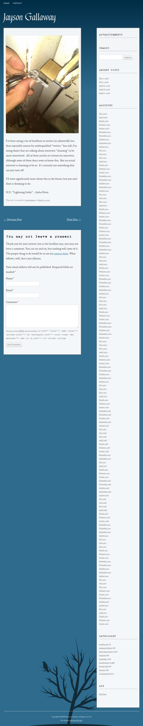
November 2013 (105, 598)
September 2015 (105, 532)
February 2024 (104, 213)
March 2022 (103, 268)
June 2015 (102, 543)
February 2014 (104, 591)
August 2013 (103, 606)
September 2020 (105, 334)
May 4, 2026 (104, 79)
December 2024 (105, 176)
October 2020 (104, 330)
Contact (17, 3)
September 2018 (105, 422)
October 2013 (104, 602)
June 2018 (102, 433)
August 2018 (104, 426)
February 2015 (104, 554)
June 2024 (103, 198)
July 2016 (102, 499)
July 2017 (102, 462)
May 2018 (102, 437)
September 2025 (105, 143)
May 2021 (102, 305)
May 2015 (102, 547)
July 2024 (102, 195)
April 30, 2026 (104, 86)
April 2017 (103, 466)
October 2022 (104, 246)
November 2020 (105, 327)
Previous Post (13, 219)
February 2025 (104, 169)
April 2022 (103, 264)
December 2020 (105, 323)
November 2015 (105, 529)
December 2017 (105, 455)
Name (10, 278)
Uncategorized (104, 674)
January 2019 (104, 407)
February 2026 (104, 125)
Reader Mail (103, 667)
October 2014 (104, 569)
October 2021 (104, 286)
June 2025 (103, 154)
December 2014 (105, 562)
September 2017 (105, 459)
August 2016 (104, 495)
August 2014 (104, 576)
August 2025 (104, 147)
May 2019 (102, 393)
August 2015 (103, 536)
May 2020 (103, 349)
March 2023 (103, 228)
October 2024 (104, 184)
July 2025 (102, 151)
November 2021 (105, 283)
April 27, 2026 (104, 93)
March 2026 (103, 121)
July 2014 (102, 580)
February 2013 (104, 620)
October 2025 (104, 140)
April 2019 (103, 396)
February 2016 (104, 518)
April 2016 (103, 510)
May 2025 (103, 158)
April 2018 (103, 440)
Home (6, 3)
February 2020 (104, 360)
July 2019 (102, 385)
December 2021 (105, 279)
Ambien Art (103, 645)
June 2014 (102, 584)
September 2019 (105, 378)
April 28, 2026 (104, 90)
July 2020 (102, 341)
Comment (12, 302)
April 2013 (103, 613)
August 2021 (104, 294)
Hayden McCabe (76, 720)
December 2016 (105, 481)
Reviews (102, 670)
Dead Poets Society (106, 652)
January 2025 (104, 173)
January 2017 (104, 477)
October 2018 (104, 418)
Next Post (74, 219)
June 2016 (102, 503)
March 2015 (103, 551)
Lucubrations (30, 200)
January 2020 (104, 363)
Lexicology (103, 659)
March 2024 (103, 209)
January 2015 (104, 558)
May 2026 (103, 114)
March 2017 (103, 470)
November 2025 (105, 136)
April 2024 (103, 206)
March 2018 (103, 444)
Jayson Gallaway (30, 17)
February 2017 (104, 473)
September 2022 (105, 250)
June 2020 (103, 345)
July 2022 (102, 257)
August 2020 (104, 338)
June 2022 (103, 261)
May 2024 (103, 202)
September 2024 (105, 187)
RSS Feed (102, 694)
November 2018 (105, 415)
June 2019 (102, 389)
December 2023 (105, 220)
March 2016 (103, 514)
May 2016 (102, 506)
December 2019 (105, 367)
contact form (61, 253)
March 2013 (103, 617)
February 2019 (104, 404)
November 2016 (105, 484)
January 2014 (104, 595)
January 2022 (104, 275)
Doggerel (102, 656)
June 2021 (102, 301)
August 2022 (104, 253)
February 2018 (104, 448)
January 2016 (104, 521)
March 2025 (103, 165)
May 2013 (102, 609)
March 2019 (103, 400)
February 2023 (104, 231)
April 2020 (103, 352)
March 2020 (103, 356)
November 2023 (105, 224)
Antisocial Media (105, 648)
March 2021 (103, 312)
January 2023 (104, 235)
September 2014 (105, 573)
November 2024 (105, 180)
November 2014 (105, 565)
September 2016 (105, 492)
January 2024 (104, 217)
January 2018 (104, 451)
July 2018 (102, 429)
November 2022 (105, 242)
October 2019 (104, 374)
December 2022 (105, 239)
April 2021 (103, 308)
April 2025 (103, 162)
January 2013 (104, 624)
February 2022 (104, 272)
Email (10, 290)
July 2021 (102, 297)
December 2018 (105, 411)
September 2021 (105, 290)
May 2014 (102, 587)
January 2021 (104, 319)
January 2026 (104, 129)
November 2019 (105, 371)
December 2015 (105, 525)
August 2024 (104, 191)
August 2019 (104, 382)
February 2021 (104, 316)
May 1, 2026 (103, 82)
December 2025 (105, 132)
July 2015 (102, 540)
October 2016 (104, 488)
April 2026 (103, 118)
